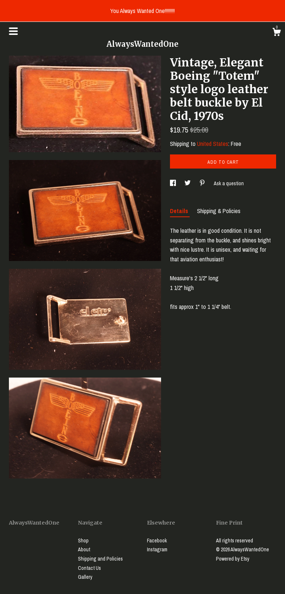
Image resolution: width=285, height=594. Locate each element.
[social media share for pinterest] (202, 183)
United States (212, 144)
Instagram (157, 549)
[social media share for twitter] (188, 183)
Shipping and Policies (100, 558)
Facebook (157, 540)
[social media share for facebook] (173, 183)
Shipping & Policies (218, 211)
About (84, 549)
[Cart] (276, 33)
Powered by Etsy (232, 558)
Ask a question (229, 183)
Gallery (85, 577)
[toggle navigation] (13, 31)
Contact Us (89, 568)
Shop (83, 540)
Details (180, 211)
